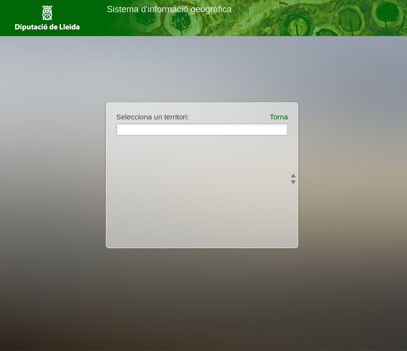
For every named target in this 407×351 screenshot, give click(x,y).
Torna (278, 117)
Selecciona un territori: (152, 117)
